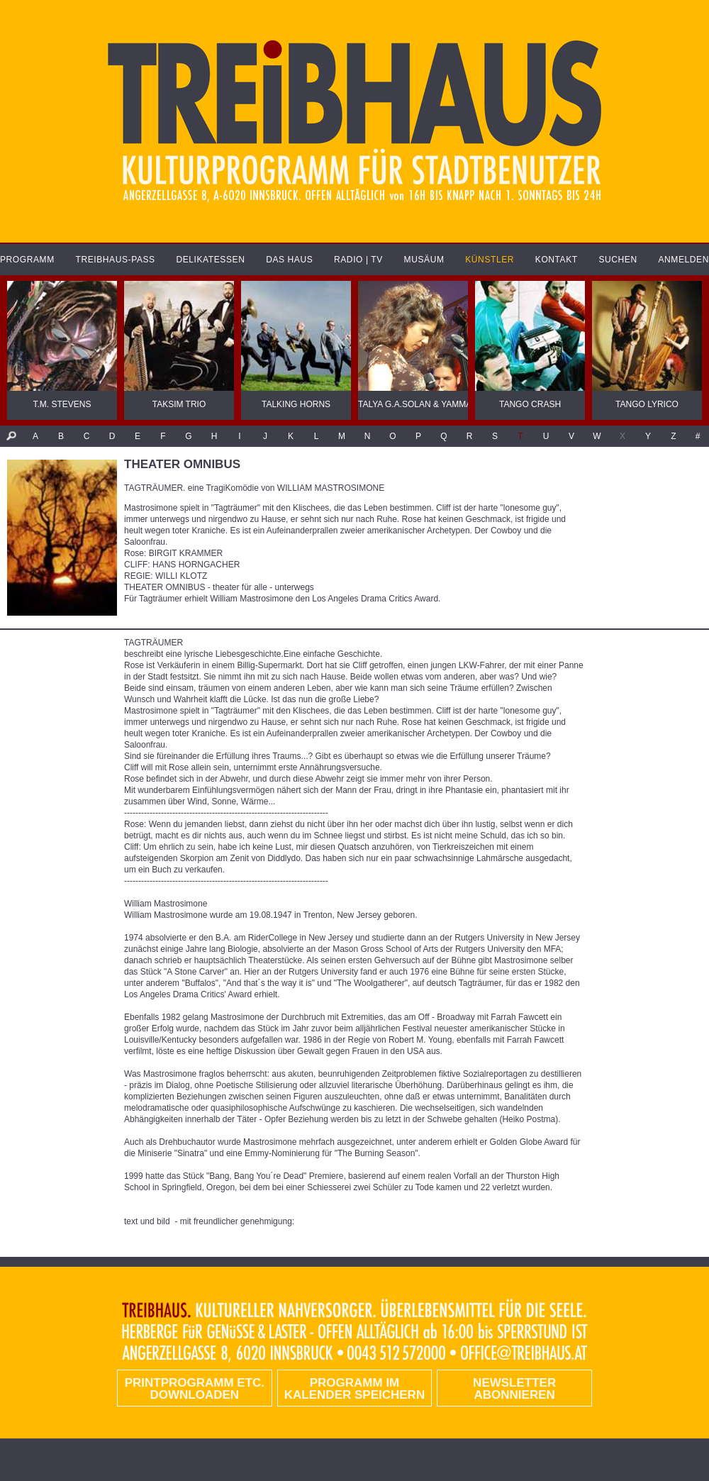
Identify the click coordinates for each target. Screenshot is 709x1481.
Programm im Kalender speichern (354, 1389)
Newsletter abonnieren (514, 1389)
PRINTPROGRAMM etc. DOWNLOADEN (194, 1389)
